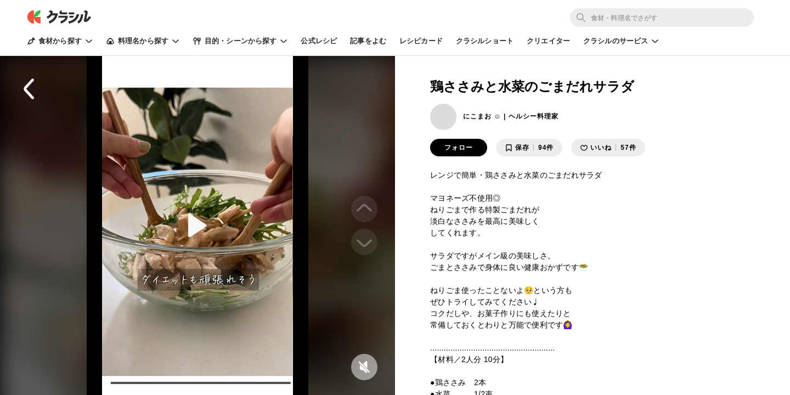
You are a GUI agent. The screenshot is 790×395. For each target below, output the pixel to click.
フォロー (458, 147)
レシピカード (421, 41)
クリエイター (548, 41)
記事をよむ (368, 41)
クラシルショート (485, 41)
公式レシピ (319, 41)
